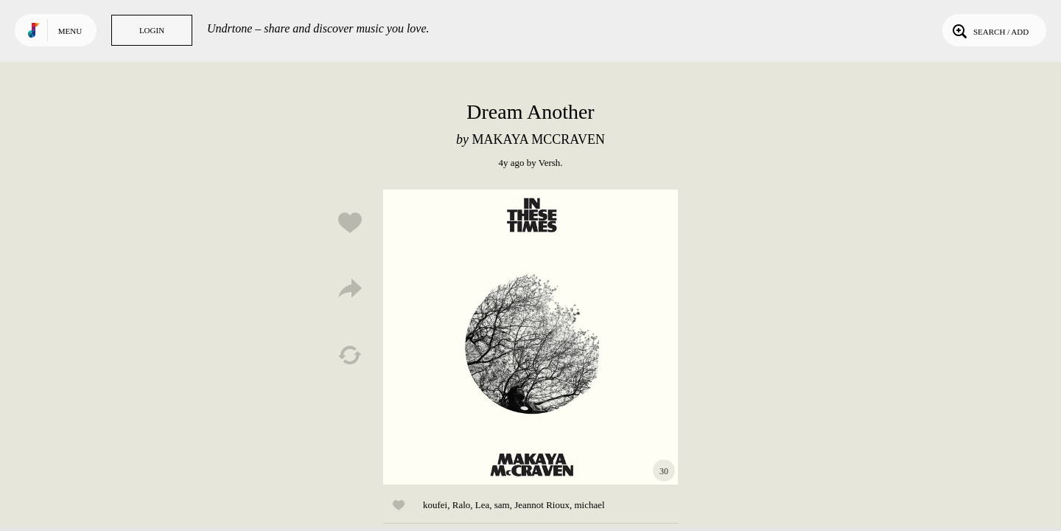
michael (589, 504)
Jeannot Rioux (542, 504)
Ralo (461, 504)
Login (151, 30)
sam (502, 504)
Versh (550, 162)
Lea (482, 504)
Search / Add (989, 30)
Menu (70, 31)
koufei (435, 504)
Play (530, 337)
